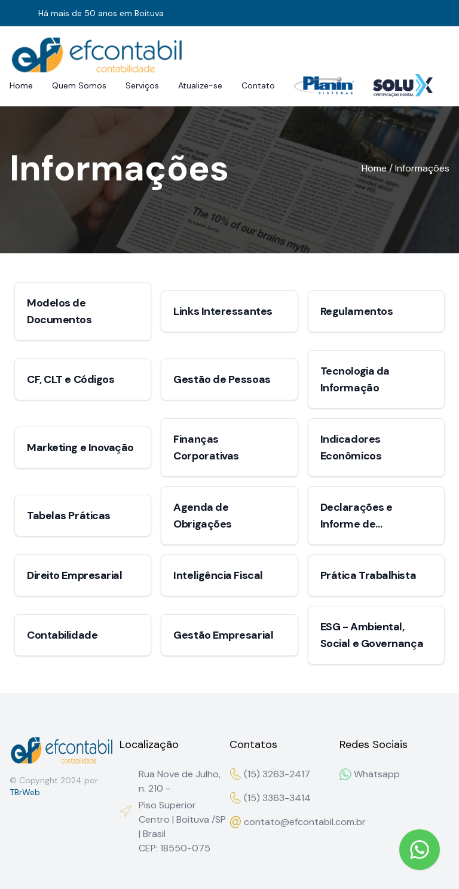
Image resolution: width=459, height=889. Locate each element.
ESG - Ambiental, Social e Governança (371, 635)
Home (21, 85)
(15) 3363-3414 (270, 798)
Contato (258, 85)
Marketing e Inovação (80, 447)
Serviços (142, 85)
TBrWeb (25, 792)
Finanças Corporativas (206, 447)
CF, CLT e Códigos (70, 379)
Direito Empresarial (74, 575)
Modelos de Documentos (59, 311)
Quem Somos (79, 85)
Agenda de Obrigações (202, 515)
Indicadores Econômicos (351, 447)
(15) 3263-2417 (270, 774)
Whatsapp (369, 774)
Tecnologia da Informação (355, 379)
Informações (422, 168)
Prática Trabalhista (368, 575)
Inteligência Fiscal (217, 575)
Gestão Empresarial (223, 635)
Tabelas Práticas (69, 515)
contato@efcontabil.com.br (284, 822)
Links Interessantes (222, 311)
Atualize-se (200, 85)
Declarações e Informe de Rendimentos (356, 516)
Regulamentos (356, 311)
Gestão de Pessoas (221, 379)
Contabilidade (62, 635)
